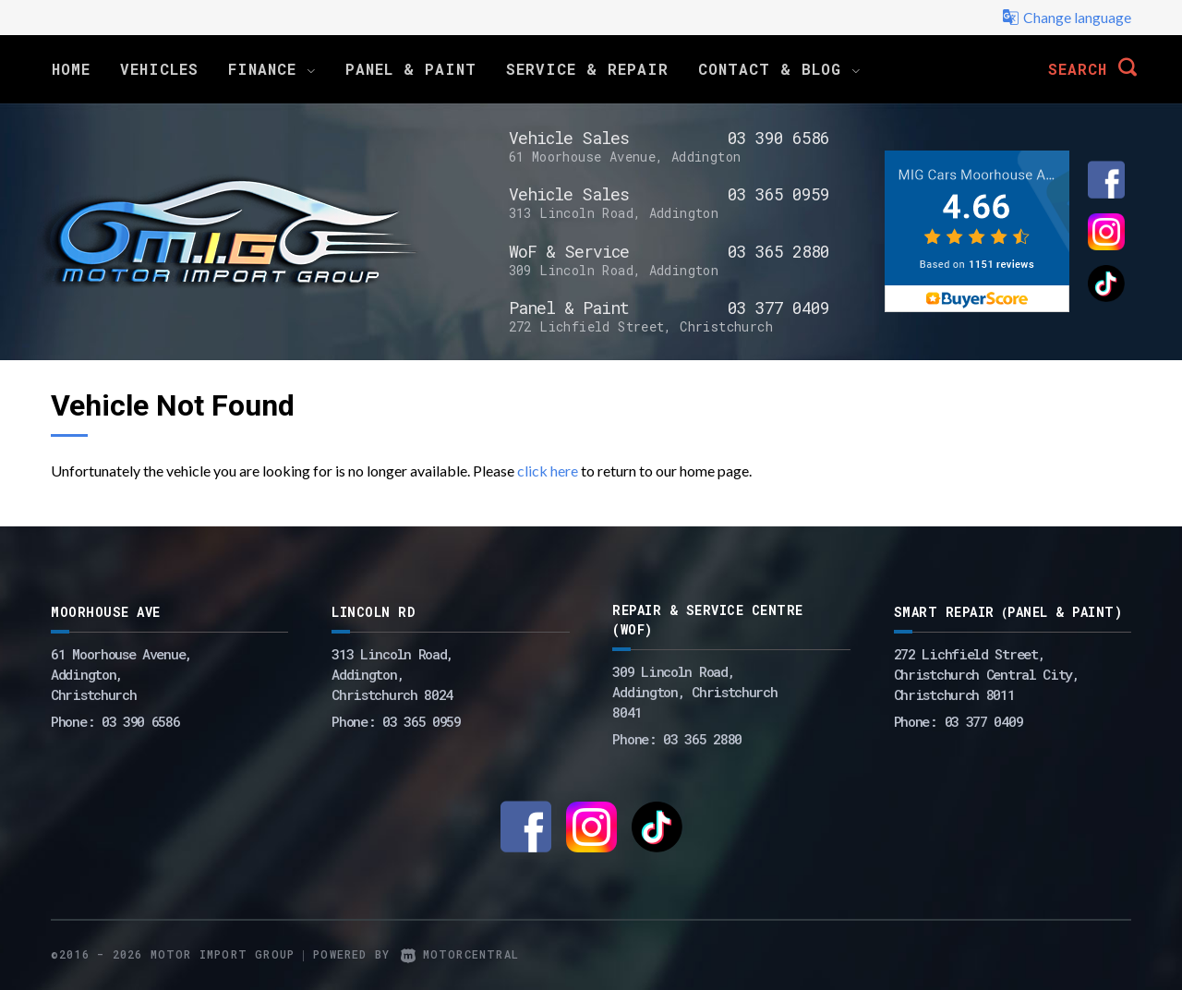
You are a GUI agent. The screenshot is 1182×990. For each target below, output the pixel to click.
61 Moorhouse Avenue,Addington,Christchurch (121, 674)
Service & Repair (587, 68)
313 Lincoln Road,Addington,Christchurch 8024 (392, 674)
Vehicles (159, 68)
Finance (272, 68)
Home (71, 68)
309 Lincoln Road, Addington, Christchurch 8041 (694, 691)
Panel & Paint (410, 68)
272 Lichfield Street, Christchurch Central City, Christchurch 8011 (986, 674)
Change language (1066, 17)
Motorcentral (460, 954)
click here (547, 470)
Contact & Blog (779, 68)
